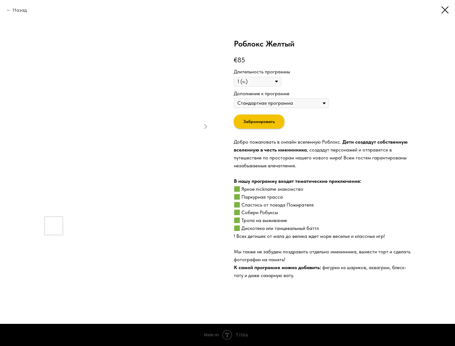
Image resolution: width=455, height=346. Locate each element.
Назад (20, 10)
